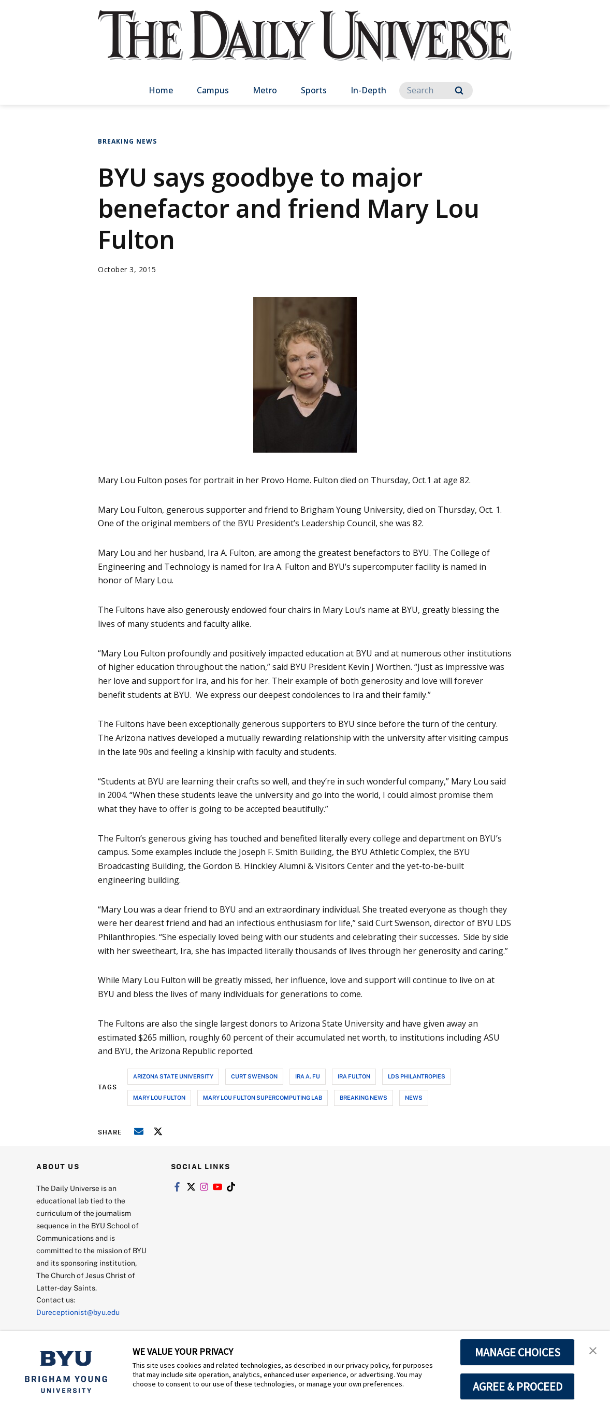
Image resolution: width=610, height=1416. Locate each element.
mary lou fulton (159, 1097)
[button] (593, 1350)
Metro (265, 90)
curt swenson (254, 1076)
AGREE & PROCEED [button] (517, 1386)
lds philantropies (416, 1076)
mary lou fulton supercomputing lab (262, 1097)
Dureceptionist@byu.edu (78, 1312)
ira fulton (354, 1076)
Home (161, 90)
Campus (213, 90)
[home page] (305, 46)
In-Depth (368, 90)
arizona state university (173, 1076)
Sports (314, 90)
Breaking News (127, 141)
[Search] (436, 90)
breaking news (363, 1097)
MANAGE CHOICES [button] (517, 1352)
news (414, 1097)
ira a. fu (307, 1076)
